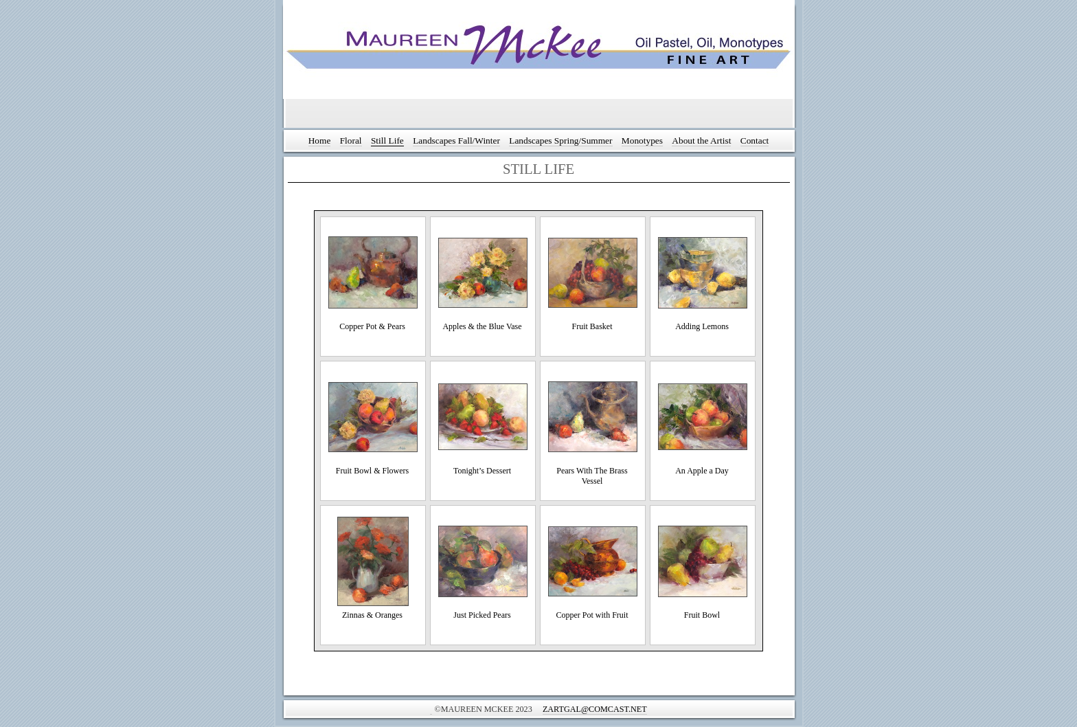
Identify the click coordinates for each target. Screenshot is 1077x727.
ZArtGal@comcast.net (595, 709)
